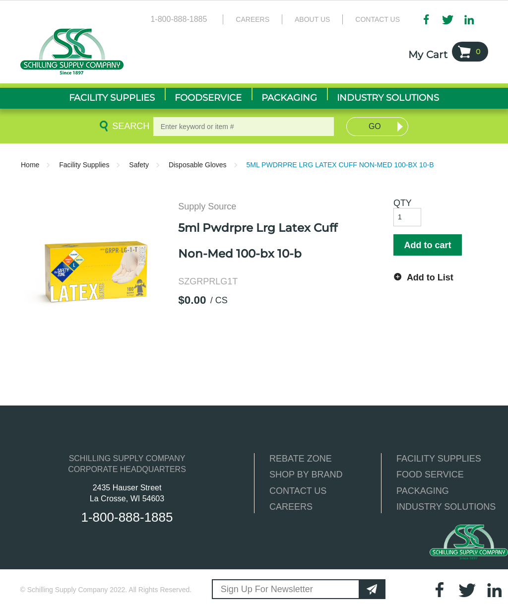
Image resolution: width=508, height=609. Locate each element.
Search (129, 126)
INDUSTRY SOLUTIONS (446, 507)
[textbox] (243, 126)
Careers (252, 19)
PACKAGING (422, 491)
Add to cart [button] (427, 245)
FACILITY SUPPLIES (438, 459)
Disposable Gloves (198, 165)
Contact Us (377, 19)
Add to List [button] (430, 277)
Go (375, 126)
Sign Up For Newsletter (267, 589)
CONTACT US (297, 491)
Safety (139, 165)
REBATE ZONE (300, 459)
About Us (312, 19)
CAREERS (291, 507)
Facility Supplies (84, 165)
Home (30, 165)
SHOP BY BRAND (305, 474)
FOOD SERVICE (430, 474)
